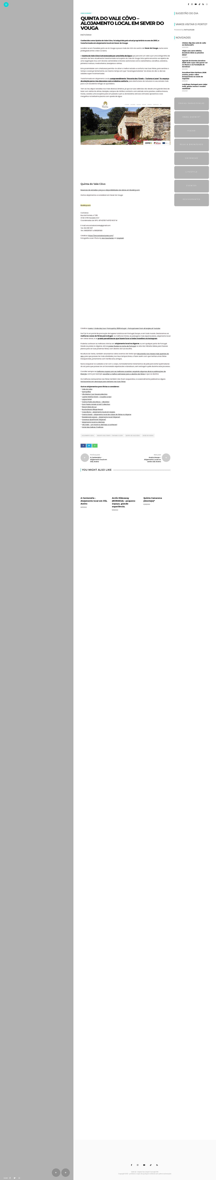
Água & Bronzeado (191, 144)
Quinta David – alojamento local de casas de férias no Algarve (106, 414)
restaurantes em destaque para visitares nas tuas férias (103, 381)
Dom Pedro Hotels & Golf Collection (96, 404)
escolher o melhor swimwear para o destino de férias (124, 374)
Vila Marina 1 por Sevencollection (94, 394)
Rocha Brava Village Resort (92, 409)
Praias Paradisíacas (192, 103)
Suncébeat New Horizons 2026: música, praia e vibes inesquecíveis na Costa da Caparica (194, 76)
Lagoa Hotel (87, 399)
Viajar (191, 131)
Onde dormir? (86, 13)
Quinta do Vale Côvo (133, 435)
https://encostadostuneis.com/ (100, 235)
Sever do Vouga (148, 435)
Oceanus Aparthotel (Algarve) (94, 419)
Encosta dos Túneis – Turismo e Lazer (110, 435)
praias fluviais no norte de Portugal (122, 346)
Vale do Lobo (87, 389)
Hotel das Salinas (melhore (92, 427)
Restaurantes (191, 199)
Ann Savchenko (108, 238)
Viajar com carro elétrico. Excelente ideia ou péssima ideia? (193, 53)
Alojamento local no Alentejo (93, 422)
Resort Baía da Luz (89, 407)
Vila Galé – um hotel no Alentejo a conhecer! (99, 424)
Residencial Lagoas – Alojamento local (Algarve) (101, 417)
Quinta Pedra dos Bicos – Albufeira (95, 402)
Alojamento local (88, 435)
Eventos (191, 186)
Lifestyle (192, 172)
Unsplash (120, 238)
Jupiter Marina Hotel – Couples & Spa (96, 397)
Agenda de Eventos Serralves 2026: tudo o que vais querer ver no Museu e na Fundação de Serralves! (195, 64)
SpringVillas (86, 392)
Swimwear (191, 158)
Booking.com (86, 205)
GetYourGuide (189, 30)
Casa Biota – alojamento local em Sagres (98, 412)
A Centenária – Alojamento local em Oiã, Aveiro (94, 501)
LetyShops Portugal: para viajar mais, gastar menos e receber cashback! (194, 86)
